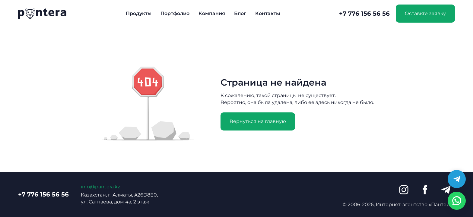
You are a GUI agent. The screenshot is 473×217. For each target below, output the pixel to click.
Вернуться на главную (258, 121)
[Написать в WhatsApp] (457, 201)
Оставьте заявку (425, 13)
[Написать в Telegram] (457, 179)
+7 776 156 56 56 (364, 13)
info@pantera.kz (100, 187)
